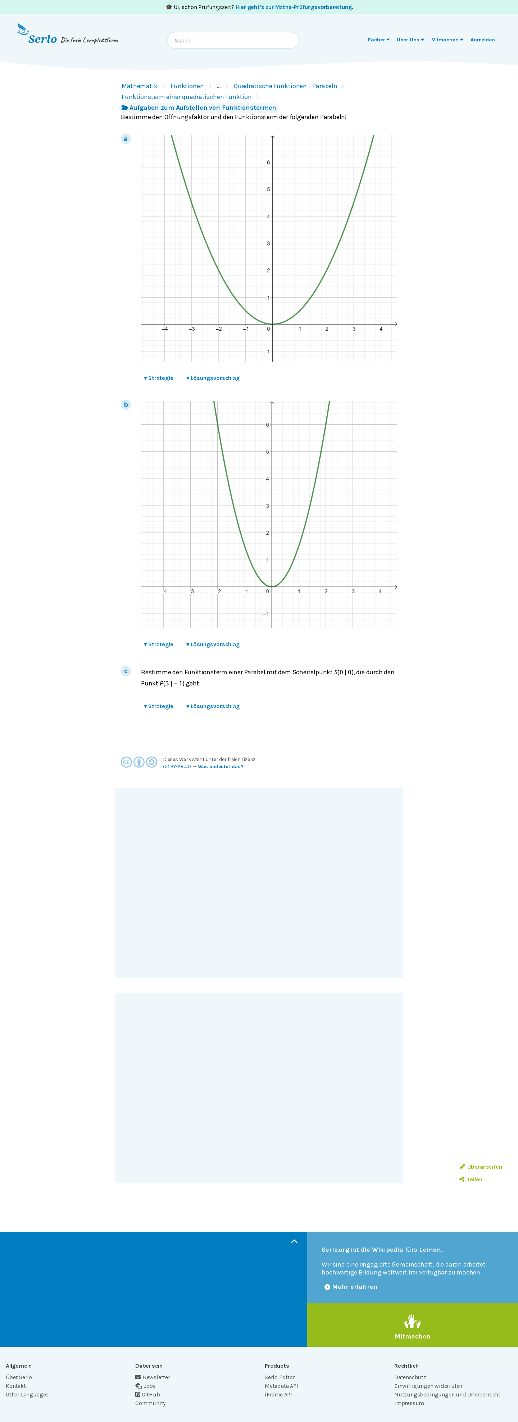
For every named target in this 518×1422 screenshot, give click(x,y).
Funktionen (187, 86)
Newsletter (152, 1377)
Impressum (409, 1403)
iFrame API (278, 1394)
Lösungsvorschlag (213, 378)
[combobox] (233, 40)
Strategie (158, 378)
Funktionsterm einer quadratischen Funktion (186, 97)
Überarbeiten (480, 1166)
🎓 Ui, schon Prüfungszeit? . (259, 7)
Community (150, 1403)
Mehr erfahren (351, 1287)
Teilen (470, 1179)
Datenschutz (410, 1377)
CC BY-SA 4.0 (177, 767)
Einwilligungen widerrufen (428, 1385)
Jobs (145, 1385)
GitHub (147, 1394)
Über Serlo (19, 1377)
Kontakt (16, 1385)
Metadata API (281, 1385)
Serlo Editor (280, 1377)
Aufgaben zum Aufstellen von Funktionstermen (199, 108)
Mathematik (140, 86)
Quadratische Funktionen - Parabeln (285, 86)
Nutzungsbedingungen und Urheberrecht (447, 1394)
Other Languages (27, 1394)
